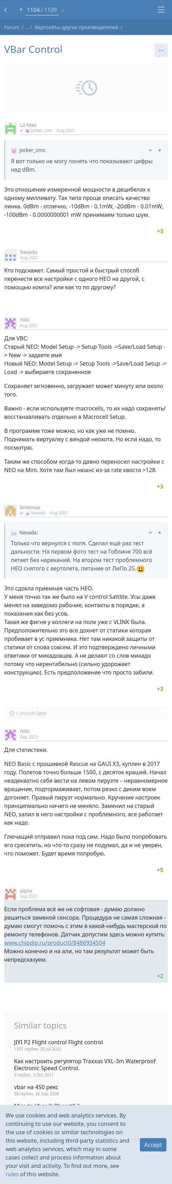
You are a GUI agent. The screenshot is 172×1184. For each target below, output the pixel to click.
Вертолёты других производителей (77, 27)
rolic (25, 319)
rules (12, 1174)
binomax (30, 507)
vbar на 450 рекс (36, 1087)
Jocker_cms (36, 130)
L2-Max (28, 125)
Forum (11, 27)
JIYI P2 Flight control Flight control (58, 1042)
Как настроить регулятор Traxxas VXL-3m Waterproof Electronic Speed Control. (85, 1064)
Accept (153, 1145)
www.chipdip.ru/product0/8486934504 (54, 943)
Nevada (28, 252)
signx (26, 890)
